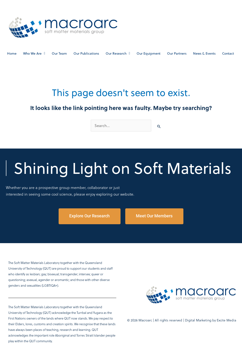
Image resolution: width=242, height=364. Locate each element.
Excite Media (226, 320)
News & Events (204, 53)
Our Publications (86, 53)
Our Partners (176, 53)
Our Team (59, 53)
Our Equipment (148, 53)
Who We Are (34, 53)
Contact (228, 53)
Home (12, 53)
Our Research (118, 53)
